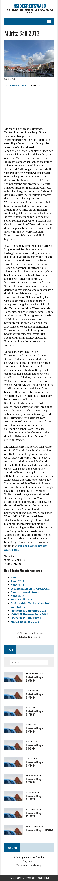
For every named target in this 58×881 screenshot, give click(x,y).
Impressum (29, 861)
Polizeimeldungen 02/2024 (35, 780)
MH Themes (45, 878)
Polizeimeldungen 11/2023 (40, 830)
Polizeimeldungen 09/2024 (35, 678)
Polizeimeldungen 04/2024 (35, 746)
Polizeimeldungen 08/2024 (35, 695)
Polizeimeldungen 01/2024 (35, 797)
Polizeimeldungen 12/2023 (35, 814)
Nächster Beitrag (28, 637)
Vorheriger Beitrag (30, 633)
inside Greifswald (19, 85)
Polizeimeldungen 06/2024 (35, 729)
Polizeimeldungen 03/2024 (35, 763)
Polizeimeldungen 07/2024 (35, 712)
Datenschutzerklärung (29, 865)
